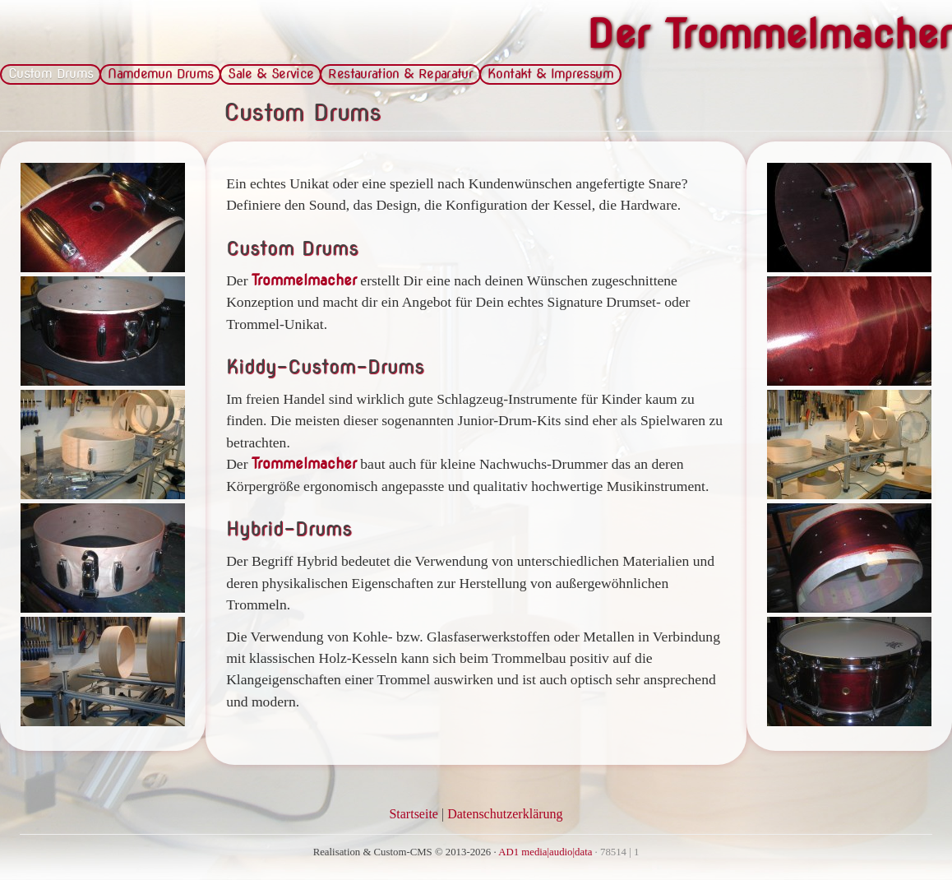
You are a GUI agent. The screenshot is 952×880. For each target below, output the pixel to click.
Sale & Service (270, 73)
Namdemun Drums (160, 73)
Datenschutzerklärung (504, 814)
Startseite (413, 814)
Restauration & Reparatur (400, 73)
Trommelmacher (304, 280)
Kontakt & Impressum (550, 73)
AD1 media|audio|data (545, 852)
